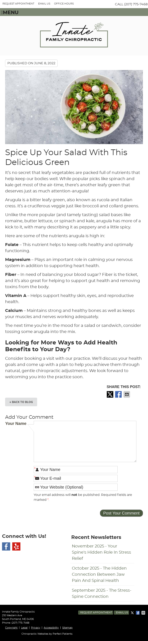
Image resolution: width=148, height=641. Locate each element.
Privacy (35, 627)
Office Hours (64, 3)
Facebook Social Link (6, 546)
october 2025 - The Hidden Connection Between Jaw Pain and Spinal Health (99, 574)
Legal (24, 627)
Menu (10, 12)
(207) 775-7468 (136, 4)
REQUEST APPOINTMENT (18, 3)
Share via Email (127, 394)
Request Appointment (96, 612)
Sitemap (67, 627)
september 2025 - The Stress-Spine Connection (101, 593)
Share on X (110, 394)
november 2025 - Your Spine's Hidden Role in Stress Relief (101, 552)
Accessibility (51, 627)
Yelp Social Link (16, 546)
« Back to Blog (21, 402)
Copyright (11, 627)
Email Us (44, 3)
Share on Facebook (118, 394)
